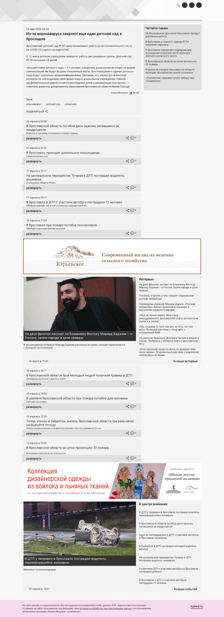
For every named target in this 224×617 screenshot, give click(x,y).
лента (66, 15)
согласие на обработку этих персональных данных (105, 608)
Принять (193, 607)
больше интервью (185, 359)
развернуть (34, 136)
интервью (104, 15)
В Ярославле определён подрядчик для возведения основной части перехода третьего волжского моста (168, 51)
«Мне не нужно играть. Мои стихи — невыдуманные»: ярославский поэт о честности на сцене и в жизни (168, 316)
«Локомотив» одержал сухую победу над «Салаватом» (169, 78)
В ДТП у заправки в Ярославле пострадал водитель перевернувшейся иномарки (65, 559)
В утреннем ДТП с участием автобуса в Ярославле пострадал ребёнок (168, 568)
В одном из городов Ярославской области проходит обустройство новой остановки (169, 69)
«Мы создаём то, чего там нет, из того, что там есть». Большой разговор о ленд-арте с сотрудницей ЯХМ (166, 327)
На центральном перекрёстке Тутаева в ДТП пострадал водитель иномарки (165, 557)
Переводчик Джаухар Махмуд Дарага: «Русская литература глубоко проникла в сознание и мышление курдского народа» (167, 305)
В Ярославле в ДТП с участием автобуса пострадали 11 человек (74, 200)
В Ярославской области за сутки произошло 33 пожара (171, 61)
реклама (188, 15)
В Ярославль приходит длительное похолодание (63, 151)
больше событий (185, 587)
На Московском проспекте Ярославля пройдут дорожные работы (172, 33)
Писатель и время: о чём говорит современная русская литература (166, 296)
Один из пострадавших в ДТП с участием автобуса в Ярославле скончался (168, 535)
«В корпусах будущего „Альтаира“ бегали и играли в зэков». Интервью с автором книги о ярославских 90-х (169, 339)
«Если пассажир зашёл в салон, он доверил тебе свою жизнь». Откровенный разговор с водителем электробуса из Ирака (169, 350)
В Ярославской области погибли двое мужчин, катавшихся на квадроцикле (166, 523)
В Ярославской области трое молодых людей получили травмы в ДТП (79, 374)
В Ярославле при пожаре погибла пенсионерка (61, 223)
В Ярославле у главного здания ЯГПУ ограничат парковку (167, 41)
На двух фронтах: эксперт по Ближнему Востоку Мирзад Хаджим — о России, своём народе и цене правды (78, 334)
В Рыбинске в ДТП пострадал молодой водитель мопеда (167, 546)
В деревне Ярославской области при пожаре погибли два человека (77, 396)
